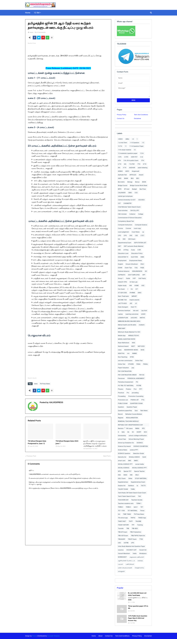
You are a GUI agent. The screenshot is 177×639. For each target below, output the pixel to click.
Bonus (137, 182)
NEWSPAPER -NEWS (131, 350)
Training (140, 525)
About (100, 636)
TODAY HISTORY (123, 525)
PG (137, 382)
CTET (142, 235)
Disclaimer (137, 118)
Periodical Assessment (125, 382)
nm (128, 353)
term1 (136, 507)
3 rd (141, 157)
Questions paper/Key (125, 410)
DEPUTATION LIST (140, 243)
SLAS (144, 457)
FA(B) (142, 268)
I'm (132, 289)
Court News (136, 232)
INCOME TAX (122, 300)
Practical (121, 393)
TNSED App (142, 518)
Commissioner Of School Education (130, 218)
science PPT (134, 450)
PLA (135, 389)
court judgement (123, 232)
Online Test (121, 364)
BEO (137, 178)
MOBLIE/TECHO (133, 335)
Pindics (128, 389)
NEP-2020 (141, 346)
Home (94, 636)
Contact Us (120, 118)
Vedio (135, 553)
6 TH (119, 164)
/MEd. (127, 139)
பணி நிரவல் (130, 564)
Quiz (136, 410)
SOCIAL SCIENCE (123, 468)
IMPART (134, 296)
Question (121, 407)
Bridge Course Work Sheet (138, 185)
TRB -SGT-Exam (123, 536)
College (140, 214)
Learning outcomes (131, 314)
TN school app (123, 518)
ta (137, 485)
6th (125, 164)
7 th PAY (132, 164)
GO (146, 271)
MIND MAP (121, 328)
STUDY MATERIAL (141, 478)
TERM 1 (138, 503)
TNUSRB (138, 521)
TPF (133, 525)
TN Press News (45, 384)
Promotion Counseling (135, 396)
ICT (137, 289)
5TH (142, 160)
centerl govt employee (125, 196)
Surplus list (121, 485)
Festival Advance (123, 271)
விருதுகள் (121, 571)
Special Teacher (139, 471)
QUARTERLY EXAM (136, 403)
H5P (134, 278)
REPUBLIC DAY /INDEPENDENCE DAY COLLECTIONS (130, 425)
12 (135, 150)
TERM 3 (128, 507)
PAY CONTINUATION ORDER (127, 375)
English (120, 264)
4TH (119, 160)
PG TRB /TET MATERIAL (126, 385)
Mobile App (121, 335)
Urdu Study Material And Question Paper (131, 546)
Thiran (142, 510)
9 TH (124, 168)
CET (119, 203)
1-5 (143, 143)
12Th (119, 157)
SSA (119, 475)
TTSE (141, 539)
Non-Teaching (122, 357)
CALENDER (121, 193)
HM (130, 285)
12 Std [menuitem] (36, 13)
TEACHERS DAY (123, 500)
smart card (121, 460)
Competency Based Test (126, 221)
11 (126, 146)
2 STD (126, 157)
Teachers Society (136, 500)
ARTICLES (133, 175)
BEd (132, 178)
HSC (142, 285)
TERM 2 (120, 507)
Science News (122, 450)
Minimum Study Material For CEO (129, 332)
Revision (121, 428)
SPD (119, 471)
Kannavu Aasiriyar (124, 310)
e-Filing (126, 250)
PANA (138, 364)
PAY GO (141, 375)
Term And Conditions (141, 115)
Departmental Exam (124, 243)
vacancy (121, 550)
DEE (124, 239)
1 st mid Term (122, 143)
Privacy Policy (121, 115)
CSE (136, 235)
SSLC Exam (122, 478)
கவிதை (140, 561)
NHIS (142, 350)
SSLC (137, 475)
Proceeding (121, 396)
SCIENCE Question (124, 453)
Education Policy (136, 253)
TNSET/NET (122, 521)
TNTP (131, 521)
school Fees (122, 439)
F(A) (136, 268)
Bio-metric (121, 182)
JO (136, 303)
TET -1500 (121, 510)
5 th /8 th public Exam (131, 160)
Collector (132, 214)
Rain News (144, 410)
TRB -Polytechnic (135, 532)
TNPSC (133, 518)
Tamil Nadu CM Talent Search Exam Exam (132, 493)
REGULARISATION (132, 418)
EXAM (120, 268)
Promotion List (123, 400)
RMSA (137, 428)
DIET (119, 246)
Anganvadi (135, 171)
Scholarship (122, 435)
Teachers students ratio (125, 503)
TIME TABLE (127, 514)
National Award (123, 346)
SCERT (139, 432)
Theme (34, 636)
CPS (125, 235)
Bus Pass (143, 189)
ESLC (142, 264)
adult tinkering (142, 168)
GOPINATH (121, 275)
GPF (143, 275)
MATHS (142, 318)
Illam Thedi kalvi (123, 296)
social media (139, 464)
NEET (133, 346)
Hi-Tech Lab (133, 282)
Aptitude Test (122, 175)
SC (133, 432)
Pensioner (121, 378)
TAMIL (133, 489)
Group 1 (120, 278)
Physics (120, 389)
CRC (130, 235)
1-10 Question (134, 143)
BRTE (119, 189)
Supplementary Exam (138, 482)
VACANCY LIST (131, 550)
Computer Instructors (125, 225)
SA (128, 432)
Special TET (127, 471)
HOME (136, 285)
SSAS (125, 475)
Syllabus (131, 485)
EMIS (142, 257)
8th (119, 168)
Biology (129, 182)
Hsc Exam (121, 289)
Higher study (122, 285)
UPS (132, 543)
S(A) (123, 432)
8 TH (144, 164)
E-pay (133, 250)
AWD (119, 178)
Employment (122, 260)
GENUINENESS (137, 271)
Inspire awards (134, 300)
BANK (126, 178)
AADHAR (132, 168)
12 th (142, 153)
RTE (143, 428)
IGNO (139, 293)
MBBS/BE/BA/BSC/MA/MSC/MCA (129, 321)
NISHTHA (121, 353)
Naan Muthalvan (123, 343)
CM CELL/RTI (134, 210)
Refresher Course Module (133, 414)
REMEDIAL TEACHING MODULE (128, 421)
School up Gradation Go (126, 443)
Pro (128, 393)
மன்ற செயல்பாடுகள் (125, 568)
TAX (139, 496)
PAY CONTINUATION (125, 371)
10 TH (120, 146)
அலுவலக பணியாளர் (137, 557)
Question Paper (132, 407)
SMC (129, 460)
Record (120, 414)
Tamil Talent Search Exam (126, 496)
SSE (131, 475)
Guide (128, 278)
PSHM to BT (135, 400)
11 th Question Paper (136, 146)
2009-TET (134, 157)
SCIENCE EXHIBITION (140, 446)
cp (143, 232)
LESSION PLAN (123, 318)
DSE (119, 250)
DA (119, 239)
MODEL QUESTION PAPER (126, 339)
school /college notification (138, 435)
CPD (119, 235)
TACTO (143, 485)
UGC (119, 543)
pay (133, 368)
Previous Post (31, 455)
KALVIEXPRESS (56, 402)
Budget (134, 189)
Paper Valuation (123, 368)
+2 (133, 139)
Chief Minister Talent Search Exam (129, 207)
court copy (137, 228)
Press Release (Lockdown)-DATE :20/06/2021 (68, 68)
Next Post (106, 455)
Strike (130, 478)
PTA (142, 400)
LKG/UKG (134, 318)
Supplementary (123, 482)
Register (120, 418)
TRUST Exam (132, 539)
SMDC (136, 460)
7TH (138, 164)
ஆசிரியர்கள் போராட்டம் (126, 561)
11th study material (124, 150)
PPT (140, 389)
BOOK (144, 182)
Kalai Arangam (123, 307)
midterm (142, 325)
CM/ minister (122, 214)
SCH (145, 432)
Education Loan (123, 253)
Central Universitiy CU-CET (126, 200)
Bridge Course (122, 185)
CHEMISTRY (128, 203)
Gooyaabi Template (53, 636)
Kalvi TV (133, 307)
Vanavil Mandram (124, 553)
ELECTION (134, 257)
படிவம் (120, 564)
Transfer (121, 528)
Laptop (120, 314)
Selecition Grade (138, 453)
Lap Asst (144, 310)
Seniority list (122, 457)
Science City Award (124, 446)
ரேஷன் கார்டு (139, 568)
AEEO (127, 171)
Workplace (142, 553)
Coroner (128, 228)
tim (119, 514)
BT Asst (126, 189)
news (31, 32)
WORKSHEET (122, 557)
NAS (133, 343)
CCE (136, 193)
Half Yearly (142, 278)
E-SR (139, 250)
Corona (120, 228)
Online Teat (139, 360)
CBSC (130, 193)
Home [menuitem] (27, 13)
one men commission (125, 360)
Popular (120, 588)
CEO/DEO (141, 200)
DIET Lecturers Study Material (133, 246)
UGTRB (126, 543)
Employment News (135, 260)
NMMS (134, 353)
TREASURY (121, 539)
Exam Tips (128, 268)
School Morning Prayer (136, 439)
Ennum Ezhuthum (132, 264)
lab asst (135, 310)
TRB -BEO (135, 528)
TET (141, 507)
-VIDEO (120, 139)
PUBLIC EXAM (122, 403)
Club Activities (122, 210)
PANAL (145, 364)
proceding (135, 393)
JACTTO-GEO (122, 303)
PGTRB (138, 385)
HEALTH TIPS (122, 282)
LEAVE (143, 314)
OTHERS (131, 364)
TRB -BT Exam (122, 532)
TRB (127, 528)
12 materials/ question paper (127, 153)
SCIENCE (140, 443)
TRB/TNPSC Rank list (138, 536)
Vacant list (142, 550)
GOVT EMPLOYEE (134, 275)
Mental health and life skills (127, 325)
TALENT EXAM (123, 489)
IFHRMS (132, 293)
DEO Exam (131, 239)
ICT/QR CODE (122, 293)
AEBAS (120, 171)
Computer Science (141, 225)
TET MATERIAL (132, 510)
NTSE (132, 357)
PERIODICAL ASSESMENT (135, 378)
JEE (131, 303)
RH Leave (129, 428)
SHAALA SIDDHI (134, 457)
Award (141, 175)
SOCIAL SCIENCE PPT (125, 464)
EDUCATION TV (123, 257)
